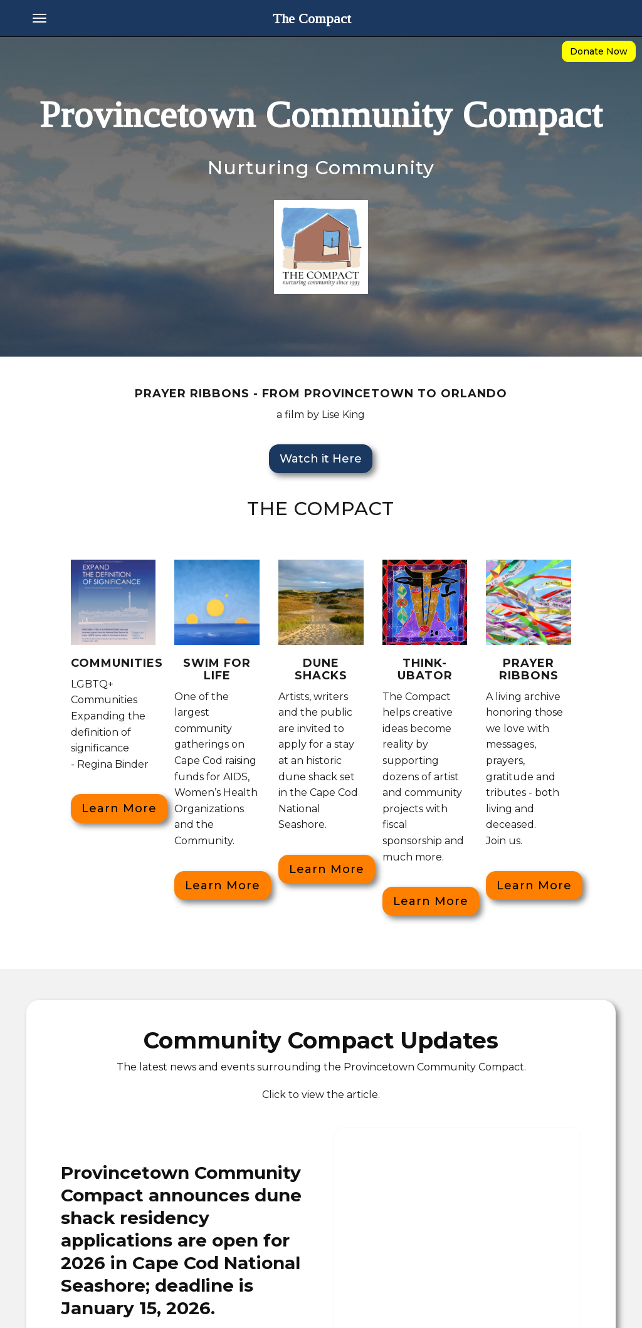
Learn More (119, 808)
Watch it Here (321, 459)
